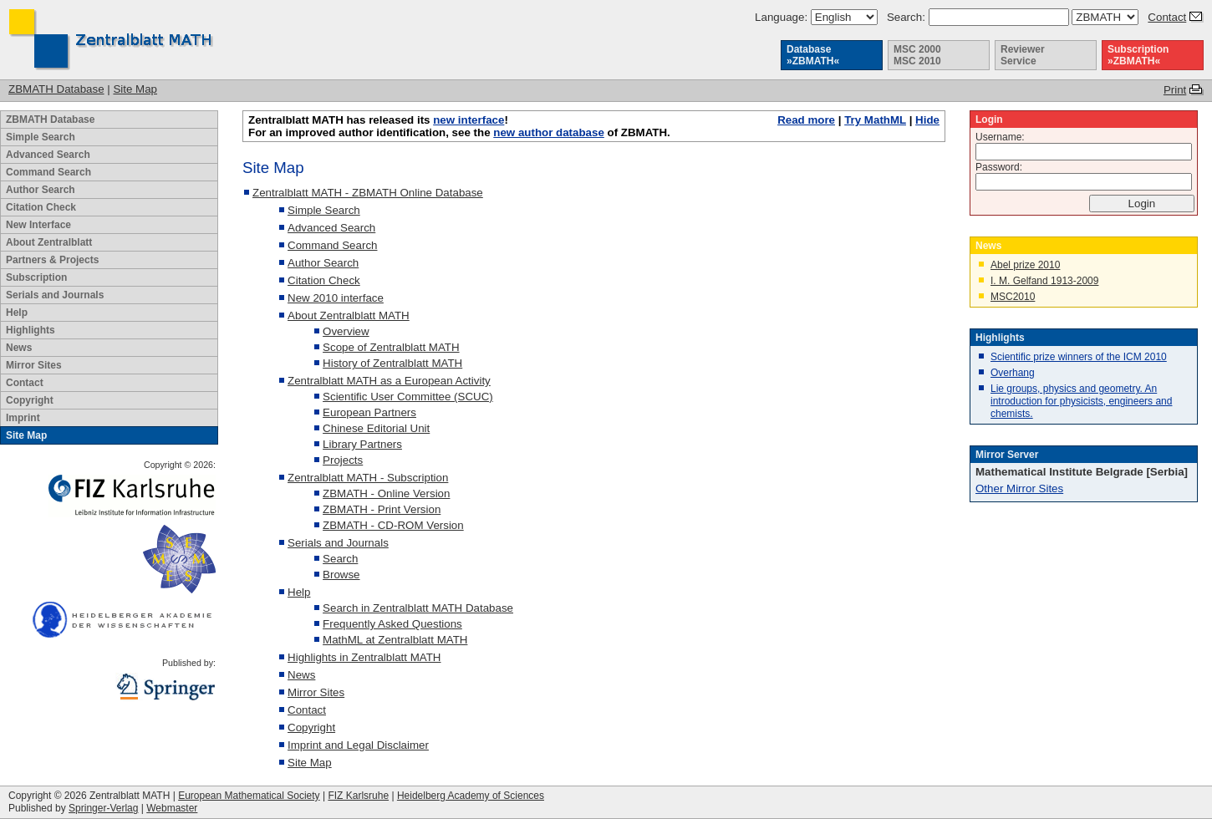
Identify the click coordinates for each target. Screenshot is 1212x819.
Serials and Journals (55, 295)
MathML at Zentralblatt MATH (395, 639)
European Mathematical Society (248, 795)
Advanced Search (48, 154)
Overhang (1012, 373)
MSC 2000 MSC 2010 (917, 55)
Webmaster (171, 808)
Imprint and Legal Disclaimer (358, 745)
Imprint (23, 418)
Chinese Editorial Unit (376, 428)
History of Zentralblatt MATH (392, 363)
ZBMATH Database (56, 89)
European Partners (369, 412)
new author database (548, 132)
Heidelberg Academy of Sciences (470, 795)
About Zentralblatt (49, 242)
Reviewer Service (1023, 55)
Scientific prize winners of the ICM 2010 (1078, 357)
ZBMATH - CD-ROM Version (393, 525)
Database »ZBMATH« (813, 55)
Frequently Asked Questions (392, 624)
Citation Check (41, 207)
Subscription (36, 277)
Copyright (29, 400)
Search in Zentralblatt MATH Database (418, 608)
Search (340, 558)
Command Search (48, 172)
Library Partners (362, 444)
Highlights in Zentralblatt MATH (364, 657)
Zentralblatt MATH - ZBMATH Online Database (367, 192)
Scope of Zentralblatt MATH (391, 347)
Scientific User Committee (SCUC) (408, 396)
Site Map (135, 89)
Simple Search (40, 137)
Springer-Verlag (103, 808)
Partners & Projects (52, 260)
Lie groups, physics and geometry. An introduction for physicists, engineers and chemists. (1081, 401)
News (19, 348)
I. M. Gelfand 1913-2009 (1044, 281)
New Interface (38, 225)
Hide (927, 120)
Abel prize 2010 (1025, 265)
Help (17, 312)
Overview (346, 331)
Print (1175, 90)
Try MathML (875, 120)
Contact (1167, 17)
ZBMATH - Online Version (386, 493)
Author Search (40, 190)
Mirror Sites (34, 365)
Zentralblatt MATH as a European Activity (389, 380)
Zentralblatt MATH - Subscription (368, 477)
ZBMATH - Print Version (381, 509)
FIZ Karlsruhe (358, 795)
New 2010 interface (336, 298)
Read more (806, 120)
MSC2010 (1012, 297)
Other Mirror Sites (1019, 488)
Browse (341, 574)
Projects (343, 460)
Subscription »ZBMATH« (1138, 55)
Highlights (30, 330)
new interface (468, 120)
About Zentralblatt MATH (349, 315)
